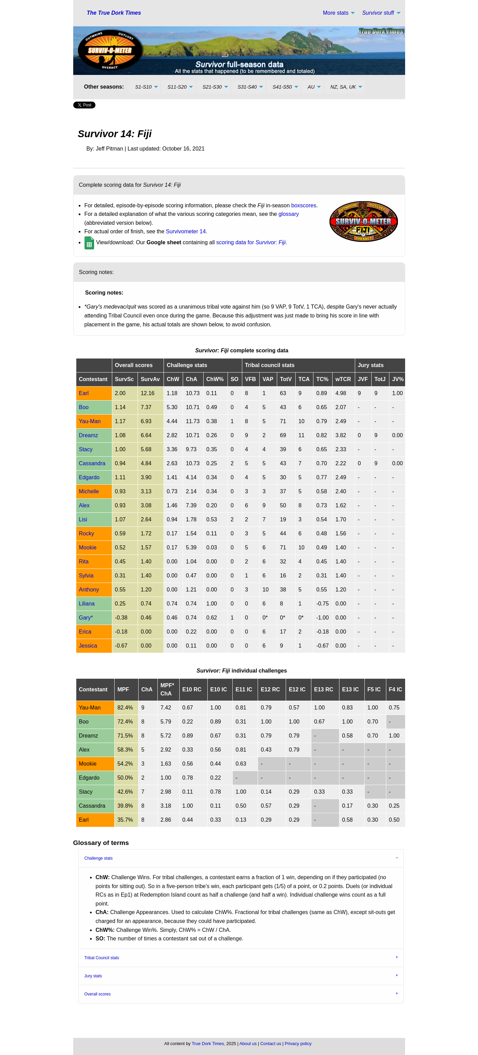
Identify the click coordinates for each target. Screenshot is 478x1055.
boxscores (303, 205)
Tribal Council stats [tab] (101, 957)
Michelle (89, 491)
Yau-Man (90, 421)
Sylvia (86, 575)
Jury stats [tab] (93, 976)
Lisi (83, 519)
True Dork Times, (208, 1043)
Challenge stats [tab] (98, 858)
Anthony (89, 589)
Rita (84, 561)
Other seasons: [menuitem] (104, 87)
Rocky (86, 533)
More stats (336, 13)
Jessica (88, 646)
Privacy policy (298, 1043)
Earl (84, 393)
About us (248, 1043)
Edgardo (89, 477)
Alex (84, 505)
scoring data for (251, 242)
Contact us (270, 1043)
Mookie (88, 547)
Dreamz (88, 435)
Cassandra (92, 463)
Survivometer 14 (186, 231)
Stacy (86, 449)
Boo (84, 407)
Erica (85, 632)
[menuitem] (337, 12)
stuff (378, 13)
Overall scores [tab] (97, 994)
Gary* (86, 618)
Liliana (87, 604)
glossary (289, 214)
